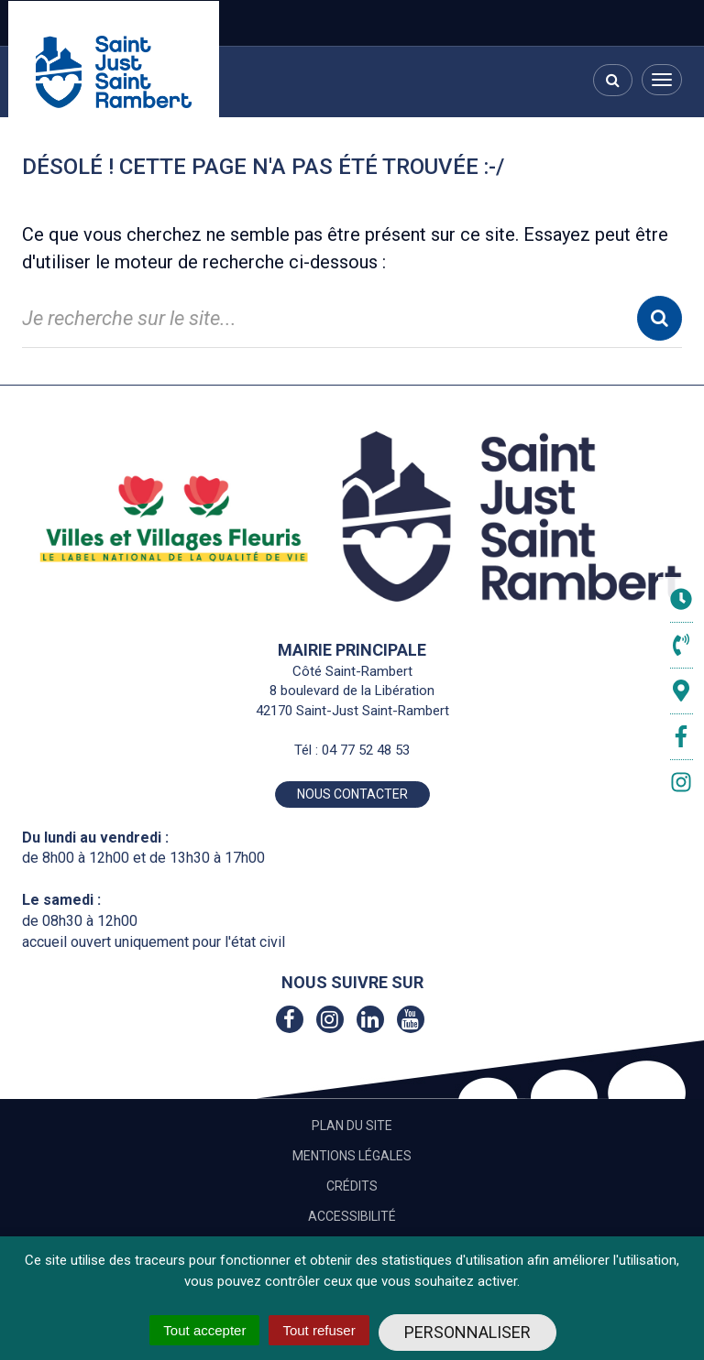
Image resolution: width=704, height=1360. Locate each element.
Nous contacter (352, 794)
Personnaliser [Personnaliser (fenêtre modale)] (467, 1332)
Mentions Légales (352, 1155)
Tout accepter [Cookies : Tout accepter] (204, 1330)
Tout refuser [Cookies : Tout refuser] (318, 1330)
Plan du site (352, 1125)
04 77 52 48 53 (366, 750)
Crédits (352, 1186)
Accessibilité (352, 1216)
